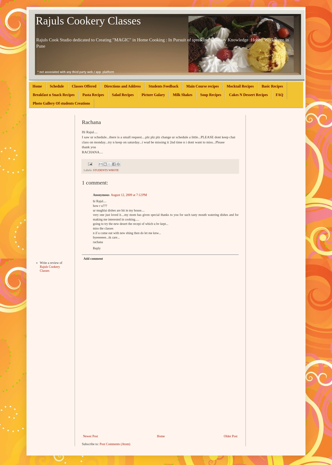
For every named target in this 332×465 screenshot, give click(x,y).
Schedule (57, 86)
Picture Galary (153, 95)
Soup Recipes (210, 95)
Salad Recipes (123, 95)
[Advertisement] (160, 399)
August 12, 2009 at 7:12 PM (129, 195)
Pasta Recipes (93, 95)
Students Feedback (163, 86)
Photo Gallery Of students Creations (61, 103)
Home (37, 86)
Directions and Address (122, 86)
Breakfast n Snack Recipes (54, 95)
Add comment (93, 258)
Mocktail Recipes (240, 86)
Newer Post (90, 436)
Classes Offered (84, 86)
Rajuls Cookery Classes (88, 21)
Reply (97, 248)
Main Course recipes (202, 86)
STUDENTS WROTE (106, 170)
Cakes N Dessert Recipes (248, 95)
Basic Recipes (272, 86)
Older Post (231, 436)
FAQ (279, 95)
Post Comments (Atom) (115, 444)
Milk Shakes (182, 95)
